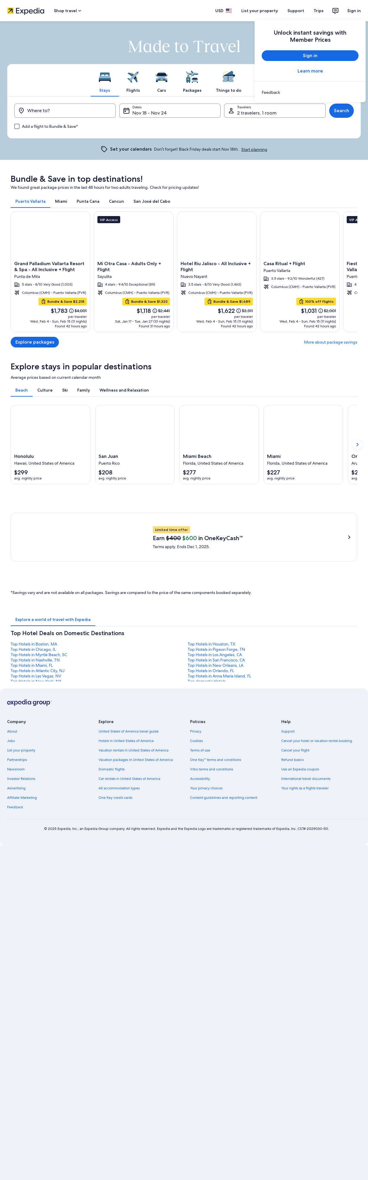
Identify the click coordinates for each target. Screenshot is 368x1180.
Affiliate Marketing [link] (22, 1022)
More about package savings (330, 342)
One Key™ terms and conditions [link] (215, 985)
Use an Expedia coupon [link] (300, 994)
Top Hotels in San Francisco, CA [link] (216, 885)
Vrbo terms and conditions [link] (211, 994)
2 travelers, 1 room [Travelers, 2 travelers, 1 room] (257, 113)
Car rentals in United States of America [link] (129, 1004)
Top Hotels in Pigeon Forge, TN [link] (216, 874)
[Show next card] (357, 444)
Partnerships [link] (17, 985)
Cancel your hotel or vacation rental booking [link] (316, 966)
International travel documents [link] (305, 1004)
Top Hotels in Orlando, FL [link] (211, 896)
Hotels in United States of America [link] (126, 966)
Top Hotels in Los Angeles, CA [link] (215, 880)
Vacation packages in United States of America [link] (136, 985)
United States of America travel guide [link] (129, 956)
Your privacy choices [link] (206, 1013)
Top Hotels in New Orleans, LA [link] (215, 890)
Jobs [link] (11, 966)
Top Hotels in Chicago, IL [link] (33, 874)
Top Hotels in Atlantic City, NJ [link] (38, 896)
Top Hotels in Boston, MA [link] (34, 869)
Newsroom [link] (16, 994)
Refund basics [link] (292, 985)
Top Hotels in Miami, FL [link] (32, 890)
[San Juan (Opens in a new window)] (135, 444)
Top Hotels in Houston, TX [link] (211, 869)
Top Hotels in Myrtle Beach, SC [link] (39, 880)
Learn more (310, 71)
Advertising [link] (16, 1013)
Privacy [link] (195, 956)
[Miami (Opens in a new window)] (303, 444)
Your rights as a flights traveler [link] (305, 1013)
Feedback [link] (15, 1032)
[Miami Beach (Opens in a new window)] (219, 444)
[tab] (105, 80)
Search (341, 110)
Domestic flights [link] (112, 994)
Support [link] (288, 956)
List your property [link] (21, 975)
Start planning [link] (254, 149)
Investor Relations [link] (21, 1004)
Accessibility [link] (200, 1004)
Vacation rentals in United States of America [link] (133, 975)
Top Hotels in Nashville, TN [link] (35, 885)
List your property (259, 10)
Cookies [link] (196, 966)
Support (295, 10)
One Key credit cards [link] (115, 1022)
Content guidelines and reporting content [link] (223, 1022)
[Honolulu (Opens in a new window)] (50, 444)
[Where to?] (65, 111)
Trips (319, 10)
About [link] (12, 956)
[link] (310, 92)
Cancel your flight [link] (295, 975)
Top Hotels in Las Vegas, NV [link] (36, 901)
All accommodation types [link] (119, 1013)
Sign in (354, 10)
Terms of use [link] (200, 975)
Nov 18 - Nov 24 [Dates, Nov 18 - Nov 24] (149, 113)
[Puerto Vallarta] (184, 271)
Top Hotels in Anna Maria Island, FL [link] (219, 901)
